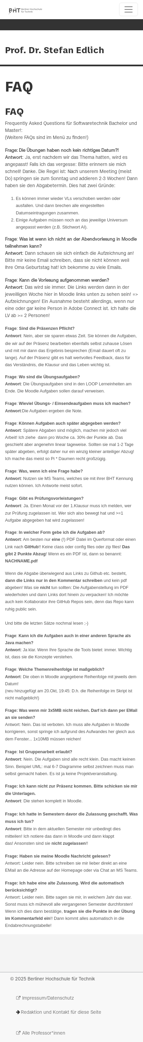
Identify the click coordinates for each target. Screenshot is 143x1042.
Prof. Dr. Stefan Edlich (54, 51)
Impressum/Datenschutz (48, 998)
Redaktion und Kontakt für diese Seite (61, 1012)
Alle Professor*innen (43, 1033)
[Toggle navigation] (128, 9)
